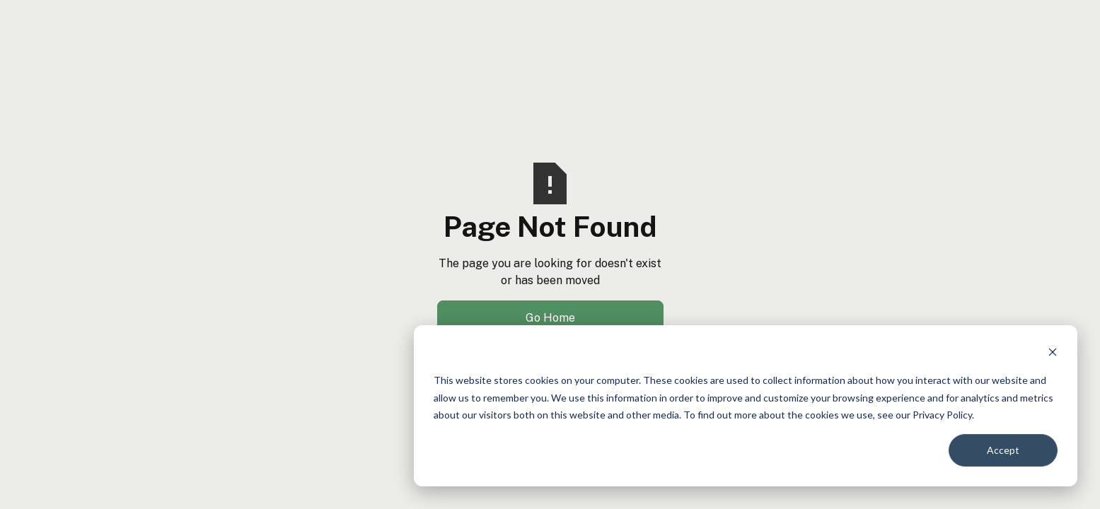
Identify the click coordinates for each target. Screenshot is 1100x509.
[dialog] (745, 405)
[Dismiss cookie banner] (1053, 354)
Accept (1003, 450)
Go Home (550, 317)
